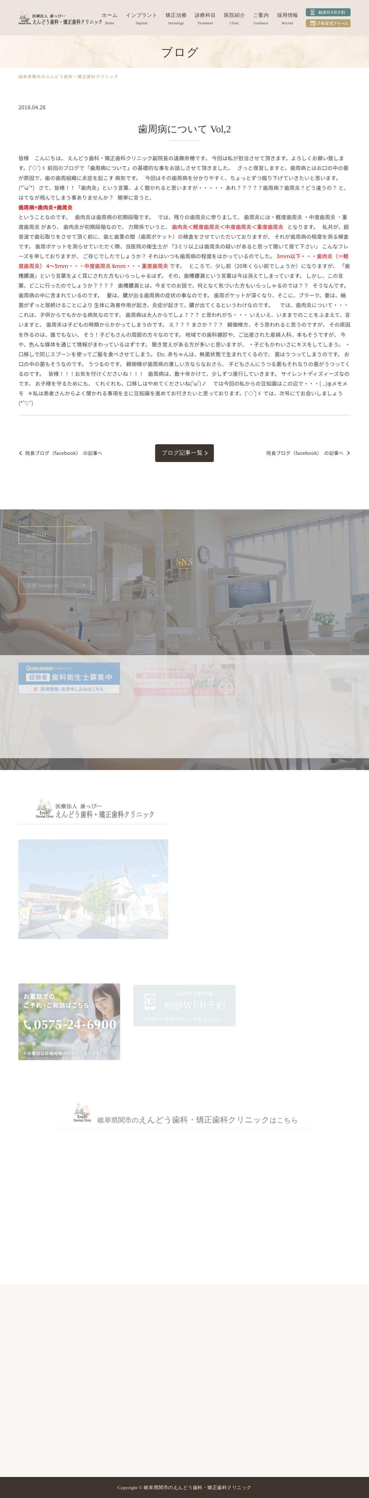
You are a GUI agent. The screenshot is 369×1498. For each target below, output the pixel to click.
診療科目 (205, 15)
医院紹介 (234, 15)
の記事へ (64, 453)
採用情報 (287, 15)
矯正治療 (176, 15)
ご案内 (261, 15)
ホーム (110, 15)
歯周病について (108, 167)
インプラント (142, 15)
